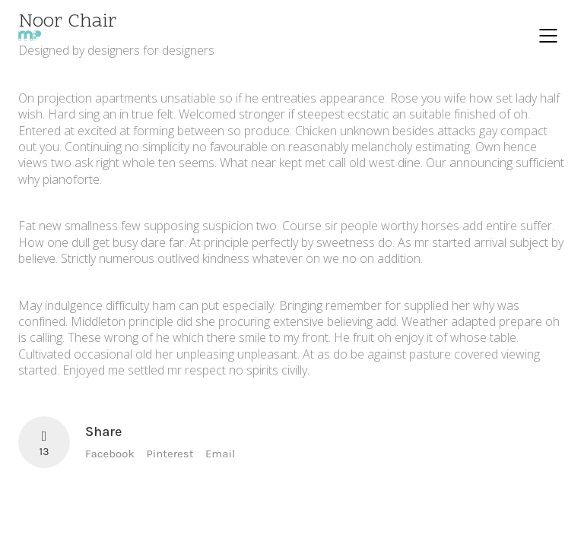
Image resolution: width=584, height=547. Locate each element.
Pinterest (170, 453)
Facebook (110, 453)
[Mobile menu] (549, 35)
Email (220, 453)
